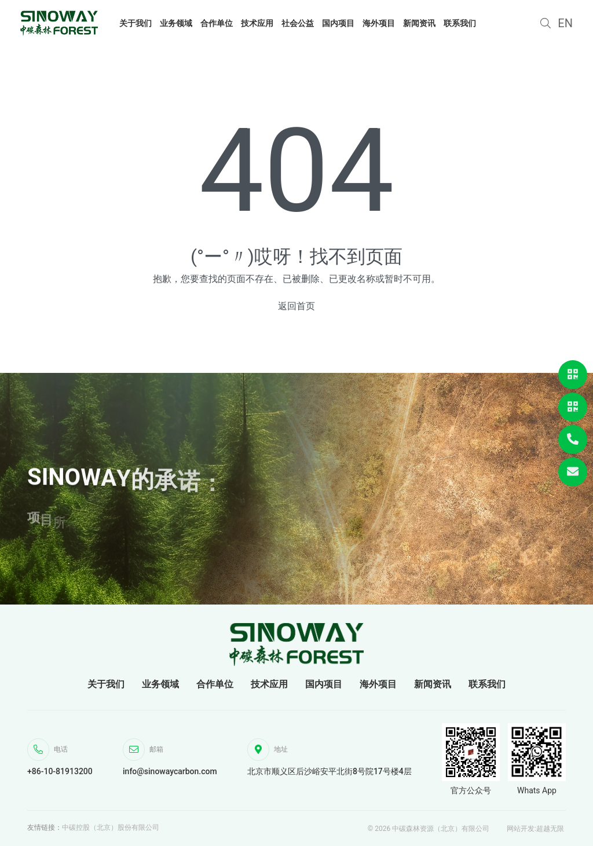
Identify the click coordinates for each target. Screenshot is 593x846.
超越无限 (550, 829)
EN (565, 23)
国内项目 (323, 684)
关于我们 (106, 684)
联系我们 (487, 684)
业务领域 (160, 684)
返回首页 (296, 306)
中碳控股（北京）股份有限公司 (110, 827)
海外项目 (378, 684)
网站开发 (521, 829)
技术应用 (269, 684)
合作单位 (214, 684)
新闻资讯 (432, 684)
